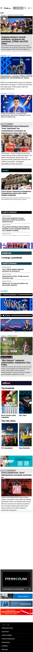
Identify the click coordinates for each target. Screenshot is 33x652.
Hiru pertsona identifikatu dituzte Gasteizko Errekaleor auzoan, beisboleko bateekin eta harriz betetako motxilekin (16, 228)
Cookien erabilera (7, 635)
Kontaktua (5, 646)
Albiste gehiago (9, 212)
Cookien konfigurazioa (8, 638)
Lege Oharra (5, 631)
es (31, 8)
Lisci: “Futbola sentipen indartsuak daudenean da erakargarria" (13, 270)
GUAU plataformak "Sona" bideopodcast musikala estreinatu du (16, 475)
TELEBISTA (4, 291)
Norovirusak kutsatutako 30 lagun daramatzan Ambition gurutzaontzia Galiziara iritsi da (13, 220)
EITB (1, 13)
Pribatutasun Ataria (7, 628)
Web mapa (5, 649)
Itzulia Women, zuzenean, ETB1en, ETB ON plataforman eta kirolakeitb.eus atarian (16, 77)
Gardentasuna (6, 642)
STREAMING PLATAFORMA (13, 589)
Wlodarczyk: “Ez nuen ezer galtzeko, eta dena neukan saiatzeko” (15, 284)
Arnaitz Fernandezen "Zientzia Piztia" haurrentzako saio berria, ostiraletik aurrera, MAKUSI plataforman (16, 115)
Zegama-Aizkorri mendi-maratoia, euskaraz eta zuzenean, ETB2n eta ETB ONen (14, 40)
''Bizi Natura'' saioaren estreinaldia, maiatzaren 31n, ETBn (16, 362)
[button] (30, 181)
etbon (7, 315)
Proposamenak (10, 295)
